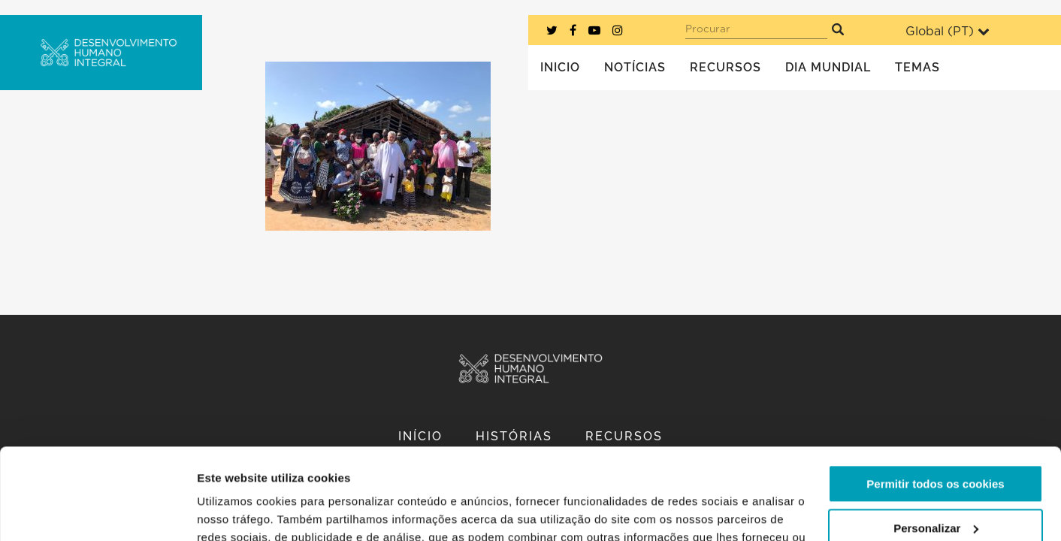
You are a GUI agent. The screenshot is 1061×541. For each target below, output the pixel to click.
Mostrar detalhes (243, 511)
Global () (947, 31)
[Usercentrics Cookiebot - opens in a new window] (97, 511)
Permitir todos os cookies (935, 398)
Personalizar (935, 442)
